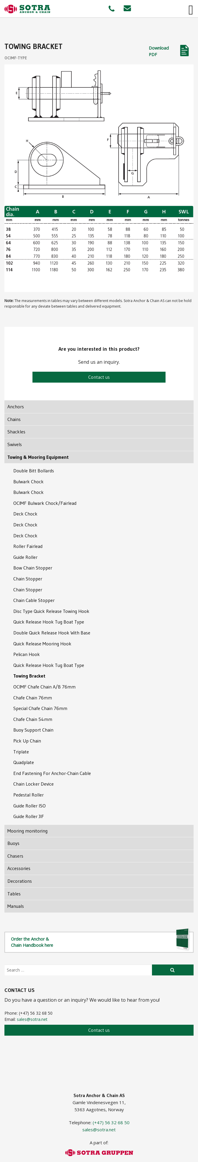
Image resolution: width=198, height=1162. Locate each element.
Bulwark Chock (28, 481)
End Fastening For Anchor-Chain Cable (52, 773)
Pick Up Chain (27, 741)
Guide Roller (25, 557)
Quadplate (23, 762)
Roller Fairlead (27, 546)
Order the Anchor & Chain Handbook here (101, 942)
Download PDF (159, 51)
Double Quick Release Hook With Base (51, 633)
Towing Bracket (29, 676)
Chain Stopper (27, 579)
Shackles (16, 432)
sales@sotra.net (32, 1019)
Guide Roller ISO (29, 806)
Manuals (15, 906)
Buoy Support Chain (33, 730)
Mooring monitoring (27, 831)
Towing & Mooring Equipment (38, 457)
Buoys (13, 843)
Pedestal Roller (28, 795)
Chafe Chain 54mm (32, 719)
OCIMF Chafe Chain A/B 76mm (44, 687)
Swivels (14, 444)
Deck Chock (25, 514)
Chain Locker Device (33, 784)
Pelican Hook (26, 654)
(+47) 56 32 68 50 (111, 1122)
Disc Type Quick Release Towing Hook (51, 611)
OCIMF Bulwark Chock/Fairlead (44, 503)
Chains (14, 419)
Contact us (99, 377)
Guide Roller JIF (28, 816)
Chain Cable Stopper (34, 600)
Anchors (15, 406)
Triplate (21, 752)
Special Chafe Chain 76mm (40, 708)
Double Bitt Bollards (33, 471)
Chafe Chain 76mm (32, 698)
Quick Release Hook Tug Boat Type (48, 622)
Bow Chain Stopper (32, 568)
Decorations (19, 881)
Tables (14, 894)
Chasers (15, 856)
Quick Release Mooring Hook (42, 644)
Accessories (18, 868)
